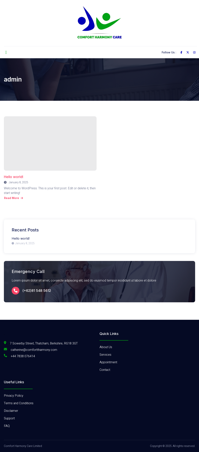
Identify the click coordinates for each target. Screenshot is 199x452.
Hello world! (13, 177)
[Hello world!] (50, 143)
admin (13, 79)
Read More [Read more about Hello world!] (13, 198)
